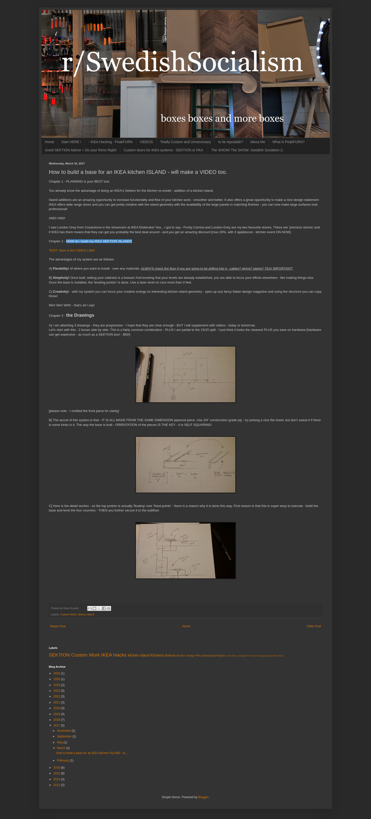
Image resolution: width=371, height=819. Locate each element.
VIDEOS (146, 142)
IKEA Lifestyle (239, 655)
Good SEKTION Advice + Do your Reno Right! (81, 150)
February (63, 760)
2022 (57, 696)
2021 (57, 702)
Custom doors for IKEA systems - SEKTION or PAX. (164, 150)
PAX (198, 655)
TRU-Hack (277, 655)
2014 (57, 779)
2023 (57, 691)
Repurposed (264, 655)
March (61, 748)
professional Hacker (213, 655)
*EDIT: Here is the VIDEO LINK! (72, 250)
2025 (57, 679)
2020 (57, 708)
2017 (57, 725)
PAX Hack (252, 655)
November (64, 730)
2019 (57, 714)
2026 (57, 673)
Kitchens (157, 655)
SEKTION (59, 655)
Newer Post (58, 626)
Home (49, 142)
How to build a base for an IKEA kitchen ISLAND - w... (91, 753)
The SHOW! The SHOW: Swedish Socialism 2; (247, 150)
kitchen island (86, 614)
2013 (57, 785)
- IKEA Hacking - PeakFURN (110, 142)
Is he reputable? (230, 142)
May (60, 742)
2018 (57, 720)
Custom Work (68, 614)
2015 (57, 773)
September (64, 736)
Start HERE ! (71, 142)
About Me (257, 142)
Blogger (203, 797)
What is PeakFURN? (288, 142)
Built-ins (170, 655)
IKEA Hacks (113, 655)
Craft (228, 655)
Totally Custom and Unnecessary (185, 142)
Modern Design (185, 655)
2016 (57, 767)
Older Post (314, 626)
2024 (57, 685)
